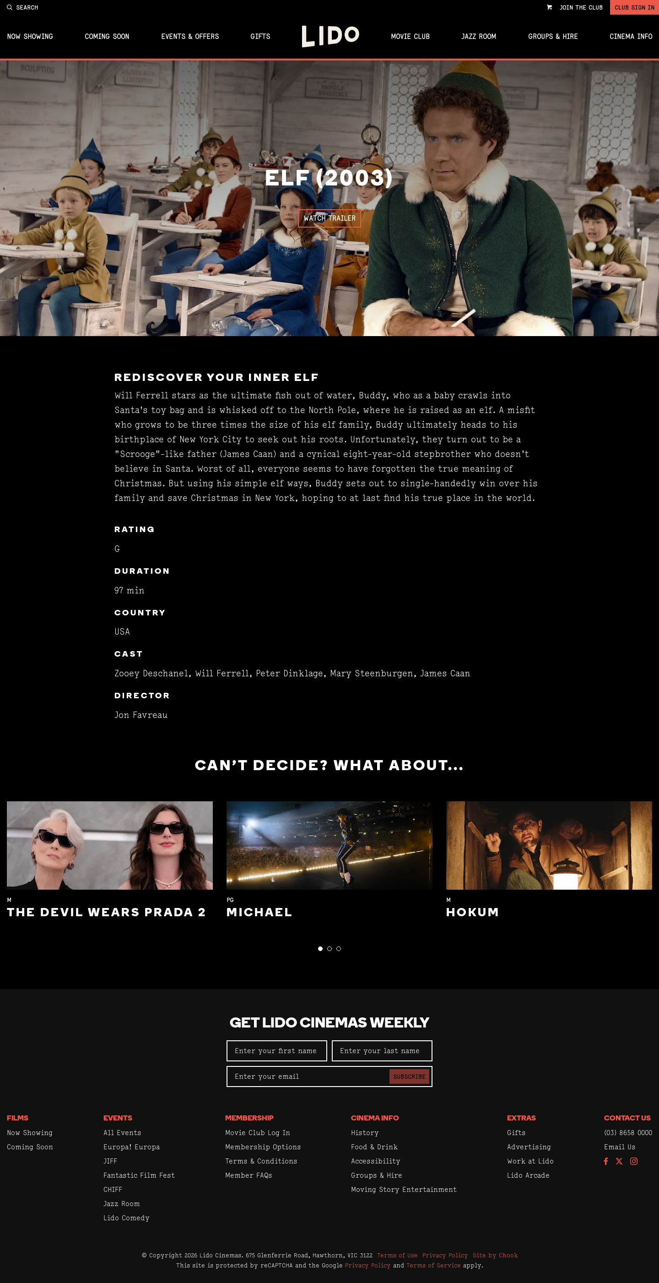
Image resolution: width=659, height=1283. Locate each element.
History (365, 1132)
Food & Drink (374, 1146)
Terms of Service (433, 1265)
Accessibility (375, 1161)
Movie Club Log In (257, 1132)
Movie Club (410, 36)
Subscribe (409, 1076)
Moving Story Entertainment (404, 1189)
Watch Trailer (329, 218)
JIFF (110, 1161)
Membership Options (263, 1146)
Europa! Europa (131, 1146)
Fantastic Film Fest (139, 1175)
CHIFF (112, 1189)
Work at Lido (530, 1161)
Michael (260, 913)
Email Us (620, 1146)
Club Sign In (634, 7)
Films (17, 1118)
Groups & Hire (553, 36)
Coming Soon (107, 36)
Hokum (473, 913)
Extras (521, 1118)
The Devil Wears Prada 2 (107, 913)
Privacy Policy (445, 1255)
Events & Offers (190, 36)
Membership (249, 1118)
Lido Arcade (528, 1175)
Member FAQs (248, 1175)
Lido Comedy (126, 1217)
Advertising (529, 1146)
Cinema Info (631, 36)
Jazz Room (478, 36)
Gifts (260, 36)
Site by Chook (495, 1255)
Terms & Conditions (261, 1161)
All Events (122, 1132)
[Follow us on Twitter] (619, 1162)
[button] (320, 948)
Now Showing (30, 36)
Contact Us (627, 1118)
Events (117, 1118)
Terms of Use (397, 1255)
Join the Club (581, 7)
